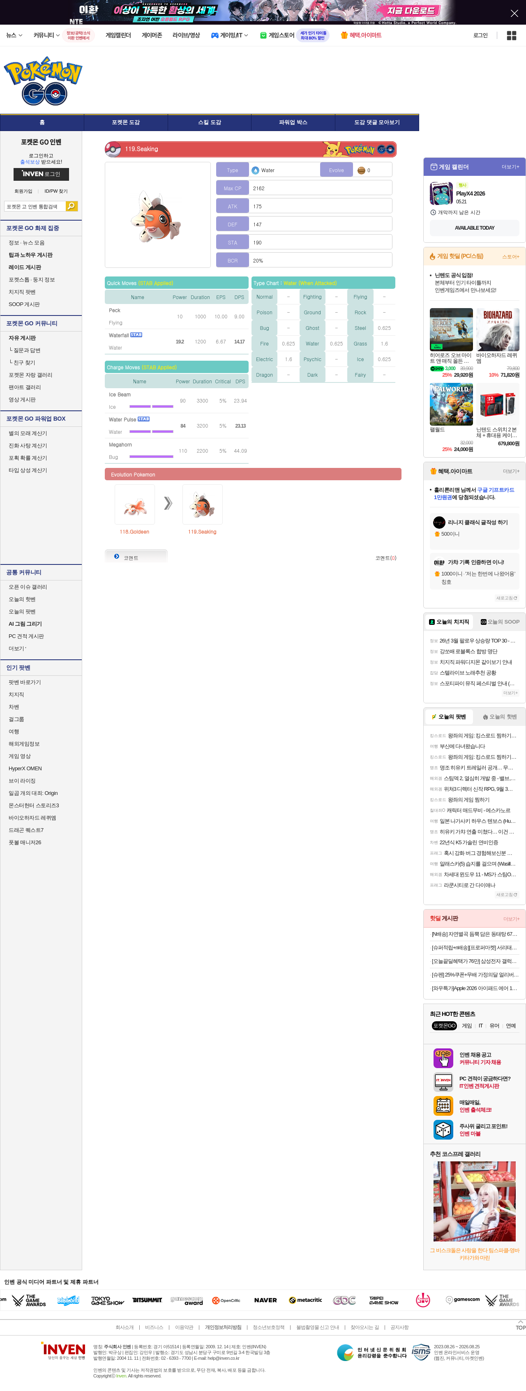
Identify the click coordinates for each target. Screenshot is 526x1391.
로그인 (480, 35)
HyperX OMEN (25, 768)
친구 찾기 (22, 362)
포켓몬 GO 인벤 (41, 141)
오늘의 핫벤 (22, 599)
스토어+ (510, 257)
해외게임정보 (24, 743)
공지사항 (399, 1327)
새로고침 (504, 598)
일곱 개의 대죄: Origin (33, 793)
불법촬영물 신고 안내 (317, 1327)
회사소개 (124, 1327)
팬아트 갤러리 (25, 387)
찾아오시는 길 (364, 1327)
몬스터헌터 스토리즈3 (34, 805)
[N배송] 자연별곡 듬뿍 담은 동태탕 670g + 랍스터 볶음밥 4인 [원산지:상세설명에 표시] (475, 934)
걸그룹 (16, 719)
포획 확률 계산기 (28, 458)
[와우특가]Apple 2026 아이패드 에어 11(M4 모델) (475, 988)
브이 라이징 (22, 780)
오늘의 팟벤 (22, 611)
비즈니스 (154, 1327)
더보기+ (510, 166)
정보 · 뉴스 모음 (26, 242)
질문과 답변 (24, 350)
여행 (14, 731)
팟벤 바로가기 (25, 682)
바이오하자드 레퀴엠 (32, 817)
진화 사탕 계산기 (28, 445)
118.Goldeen (134, 531)
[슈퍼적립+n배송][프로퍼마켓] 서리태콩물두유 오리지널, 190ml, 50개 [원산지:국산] (475, 947)
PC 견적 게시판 (26, 636)
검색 (72, 206)
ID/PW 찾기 (56, 191)
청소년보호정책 (268, 1327)
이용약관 (184, 1327)
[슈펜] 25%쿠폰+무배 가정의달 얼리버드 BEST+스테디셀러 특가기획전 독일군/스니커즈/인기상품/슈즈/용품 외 (475, 975)
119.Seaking (202, 531)
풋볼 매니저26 (25, 842)
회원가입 (23, 191)
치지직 (16, 694)
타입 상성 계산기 (28, 470)
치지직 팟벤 (22, 292)
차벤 (14, 706)
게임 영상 (19, 756)
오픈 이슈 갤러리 (28, 587)
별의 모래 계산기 (28, 433)
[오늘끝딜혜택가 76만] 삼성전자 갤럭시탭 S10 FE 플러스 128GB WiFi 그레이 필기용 (475, 961)
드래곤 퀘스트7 (26, 830)
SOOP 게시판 (24, 304)
